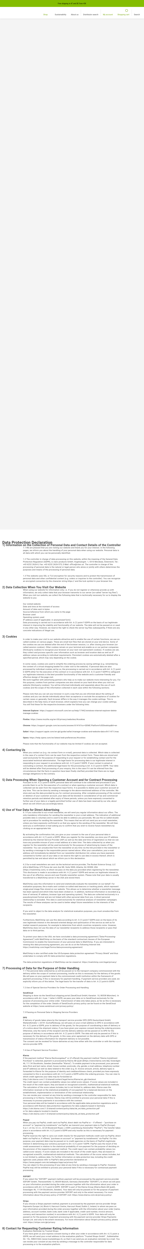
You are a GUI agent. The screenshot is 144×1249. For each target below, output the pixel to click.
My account (108, 14)
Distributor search (90, 14)
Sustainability (60, 14)
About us (75, 14)
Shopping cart (123, 14)
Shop (45, 14)
